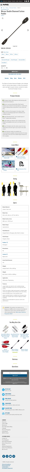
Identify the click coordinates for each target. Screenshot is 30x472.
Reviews (20, 78)
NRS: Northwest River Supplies (6, 4)
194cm (7, 54)
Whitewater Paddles (12, 7)
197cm (11, 54)
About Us (4, 422)
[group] (15, 32)
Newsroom (4, 425)
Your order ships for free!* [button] (15, 74)
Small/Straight (14, 59)
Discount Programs (6, 429)
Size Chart (6, 52)
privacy (25, 382)
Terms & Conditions (6, 464)
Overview (7, 78)
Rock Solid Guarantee (7, 441)
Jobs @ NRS (4, 423)
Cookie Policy (5, 467)
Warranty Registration (7, 446)
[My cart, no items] (28, 1)
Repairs (3, 444)
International (5, 431)
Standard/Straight (5, 59)
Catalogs (4, 428)
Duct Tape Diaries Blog (7, 426)
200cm (16, 54)
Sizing (11, 78)
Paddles (7, 7)
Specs (15, 78)
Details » (2, 15)
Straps (13, 1)
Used (17, 1)
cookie (14, 383)
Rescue (5, 1)
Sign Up (14, 375)
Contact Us (4, 438)
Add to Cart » (15, 72)
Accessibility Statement (7, 468)
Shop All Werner (4, 9)
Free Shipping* (5, 440)
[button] (3, 18)
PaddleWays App (23, 1)
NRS (2, 1)
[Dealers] (24, 1)
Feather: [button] (5, 242)
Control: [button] (5, 254)
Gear (4, 7)
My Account (4, 449)
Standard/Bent (22, 59)
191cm (2, 54)
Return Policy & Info (6, 443)
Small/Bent (4, 62)
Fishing (9, 1)
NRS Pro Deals (5, 433)
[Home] (1, 7)
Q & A (24, 78)
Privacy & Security (6, 465)
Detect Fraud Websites (7, 447)
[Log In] (26, 1)
